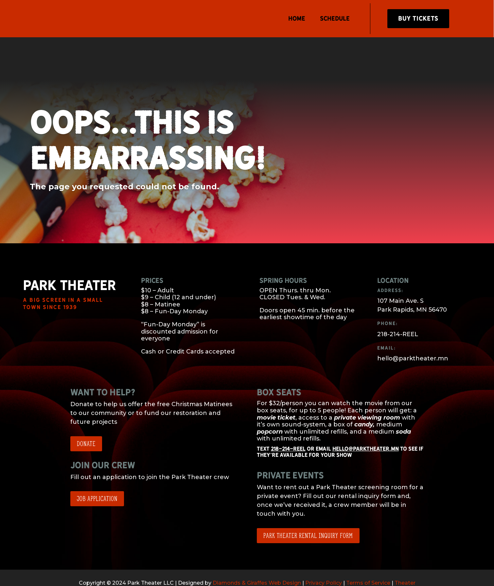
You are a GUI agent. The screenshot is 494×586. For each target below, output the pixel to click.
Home (296, 18)
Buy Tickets (418, 18)
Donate (86, 425)
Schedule (334, 18)
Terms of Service (368, 564)
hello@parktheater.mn (365, 430)
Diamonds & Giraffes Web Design (257, 564)
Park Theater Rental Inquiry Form (308, 516)
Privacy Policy (323, 564)
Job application (97, 479)
